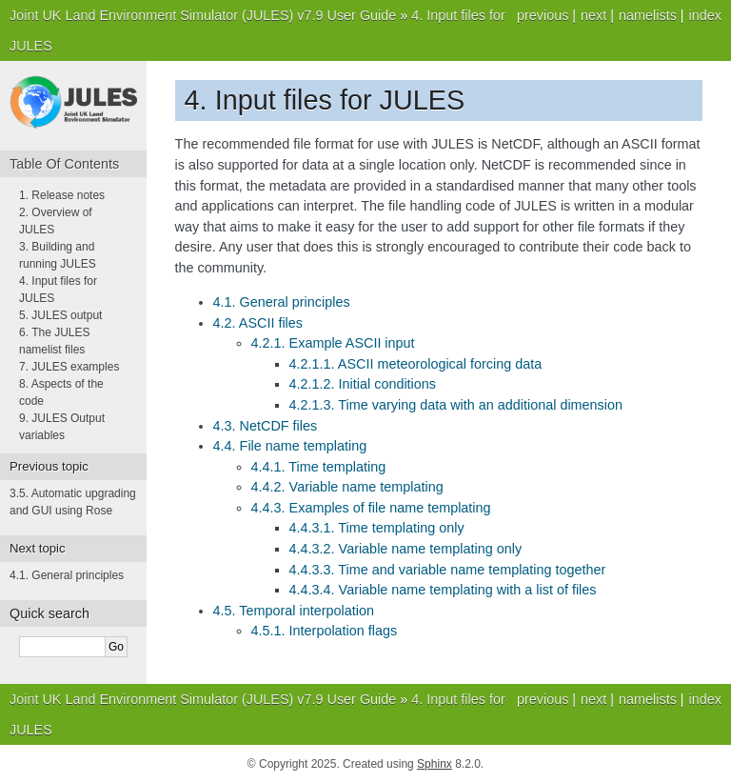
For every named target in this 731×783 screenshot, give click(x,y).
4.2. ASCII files (258, 323)
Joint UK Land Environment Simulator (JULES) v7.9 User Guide (203, 15)
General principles (67, 575)
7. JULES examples (69, 366)
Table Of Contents (64, 163)
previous (542, 15)
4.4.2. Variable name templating (347, 486)
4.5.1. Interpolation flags (324, 630)
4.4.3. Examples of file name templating (371, 507)
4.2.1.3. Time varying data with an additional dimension (455, 404)
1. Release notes (62, 195)
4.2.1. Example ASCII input (333, 343)
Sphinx (434, 764)
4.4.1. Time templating (318, 466)
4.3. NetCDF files (265, 425)
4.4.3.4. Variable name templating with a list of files (443, 589)
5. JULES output (60, 315)
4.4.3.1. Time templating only (376, 527)
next (593, 15)
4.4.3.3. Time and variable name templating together (447, 569)
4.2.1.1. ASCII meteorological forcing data (416, 363)
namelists (648, 15)
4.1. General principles (281, 302)
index (705, 15)
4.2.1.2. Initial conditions (362, 384)
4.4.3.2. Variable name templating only (406, 548)
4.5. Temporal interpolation (293, 610)
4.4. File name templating (290, 445)
